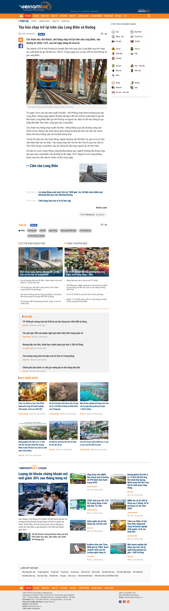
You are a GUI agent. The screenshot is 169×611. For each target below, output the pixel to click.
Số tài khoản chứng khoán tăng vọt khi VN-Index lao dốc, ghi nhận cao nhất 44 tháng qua (50, 537)
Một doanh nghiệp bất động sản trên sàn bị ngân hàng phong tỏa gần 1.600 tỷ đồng (94, 406)
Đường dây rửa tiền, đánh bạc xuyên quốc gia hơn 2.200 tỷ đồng (53, 344)
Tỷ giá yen (64, 572)
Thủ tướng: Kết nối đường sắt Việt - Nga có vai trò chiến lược (40, 302)
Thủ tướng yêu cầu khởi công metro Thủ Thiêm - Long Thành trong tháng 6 (40, 288)
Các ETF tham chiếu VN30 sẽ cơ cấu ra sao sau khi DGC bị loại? (94, 443)
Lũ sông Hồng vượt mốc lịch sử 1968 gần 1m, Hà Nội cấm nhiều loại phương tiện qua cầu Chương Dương (71, 193)
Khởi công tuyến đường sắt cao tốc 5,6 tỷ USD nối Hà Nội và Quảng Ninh (39, 273)
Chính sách (44, 21)
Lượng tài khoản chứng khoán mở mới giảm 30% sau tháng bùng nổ (43, 476)
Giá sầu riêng (42, 576)
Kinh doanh (27, 337)
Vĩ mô (33, 21)
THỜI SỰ (28, 16)
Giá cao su (72, 576)
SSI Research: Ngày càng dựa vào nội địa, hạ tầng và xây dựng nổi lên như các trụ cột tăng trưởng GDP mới (87, 287)
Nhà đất (26, 325)
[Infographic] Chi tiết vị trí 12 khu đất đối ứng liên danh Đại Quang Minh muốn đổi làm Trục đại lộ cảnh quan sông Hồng (32, 446)
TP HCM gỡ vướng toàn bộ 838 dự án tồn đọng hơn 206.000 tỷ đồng (55, 321)
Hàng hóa (26, 360)
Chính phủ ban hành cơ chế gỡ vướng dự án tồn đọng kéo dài (51, 367)
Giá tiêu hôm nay (108, 572)
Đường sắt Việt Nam (68, 230)
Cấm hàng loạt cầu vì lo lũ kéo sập (55, 201)
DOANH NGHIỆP (96, 16)
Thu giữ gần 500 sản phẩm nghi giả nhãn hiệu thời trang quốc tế (53, 333)
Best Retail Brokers (85, 576)
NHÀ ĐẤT (72, 16)
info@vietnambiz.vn (34, 606)
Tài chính (26, 348)
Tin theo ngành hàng (124, 24)
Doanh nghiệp (23, 414)
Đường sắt (32, 230)
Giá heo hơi (85, 572)
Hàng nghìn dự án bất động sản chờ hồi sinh (97, 522)
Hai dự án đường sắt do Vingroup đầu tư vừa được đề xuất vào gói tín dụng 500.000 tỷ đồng (41, 295)
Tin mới (28, 316)
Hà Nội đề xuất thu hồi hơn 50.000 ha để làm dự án (62, 443)
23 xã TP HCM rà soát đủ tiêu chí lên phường (85, 294)
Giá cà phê (96, 572)
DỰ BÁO (36, 16)
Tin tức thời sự (85, 230)
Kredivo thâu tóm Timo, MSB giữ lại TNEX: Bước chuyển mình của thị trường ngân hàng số (98, 548)
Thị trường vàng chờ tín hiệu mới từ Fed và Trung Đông (48, 356)
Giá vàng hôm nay (28, 572)
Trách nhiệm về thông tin (31, 608)
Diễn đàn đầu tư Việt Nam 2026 (106, 576)
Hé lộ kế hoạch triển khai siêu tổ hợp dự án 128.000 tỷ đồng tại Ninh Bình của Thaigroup (63, 406)
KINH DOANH (108, 16)
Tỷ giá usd (54, 572)
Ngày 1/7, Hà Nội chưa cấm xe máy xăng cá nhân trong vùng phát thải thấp (87, 300)
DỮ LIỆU (118, 16)
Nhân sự (65, 21)
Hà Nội (42, 230)
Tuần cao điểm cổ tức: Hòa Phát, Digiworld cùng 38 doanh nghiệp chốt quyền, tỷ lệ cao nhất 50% (31, 406)
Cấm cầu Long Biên (44, 166)
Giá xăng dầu (137, 572)
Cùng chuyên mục (77, 243)
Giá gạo (63, 576)
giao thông (53, 230)
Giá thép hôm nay (28, 576)
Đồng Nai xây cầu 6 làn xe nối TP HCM (82, 280)
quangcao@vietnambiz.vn (133, 597)
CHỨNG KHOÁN (83, 16)
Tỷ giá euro (75, 572)
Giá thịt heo (54, 576)
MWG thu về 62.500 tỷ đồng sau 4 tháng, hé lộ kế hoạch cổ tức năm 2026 (137, 504)
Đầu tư (55, 21)
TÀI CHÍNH (63, 16)
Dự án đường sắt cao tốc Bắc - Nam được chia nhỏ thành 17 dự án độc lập (41, 281)
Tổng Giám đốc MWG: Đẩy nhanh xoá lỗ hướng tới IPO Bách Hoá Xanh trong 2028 (98, 478)
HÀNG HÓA (45, 16)
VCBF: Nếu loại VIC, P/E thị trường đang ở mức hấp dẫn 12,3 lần (97, 503)
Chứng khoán (85, 450)
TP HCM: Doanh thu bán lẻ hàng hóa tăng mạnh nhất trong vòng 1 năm (85, 273)
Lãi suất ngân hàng (124, 572)
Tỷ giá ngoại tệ (43, 572)
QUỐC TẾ (54, 16)
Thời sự (24, 21)
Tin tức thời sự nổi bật (36, 236)
